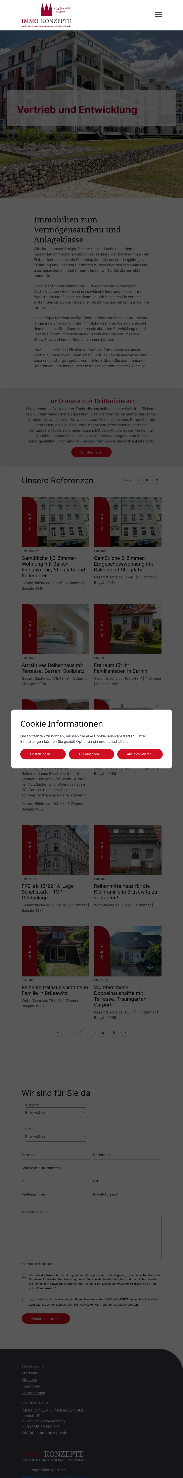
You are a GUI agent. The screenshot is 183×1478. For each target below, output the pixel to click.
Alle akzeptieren (139, 754)
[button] (155, 15)
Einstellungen (40, 754)
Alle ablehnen (89, 754)
